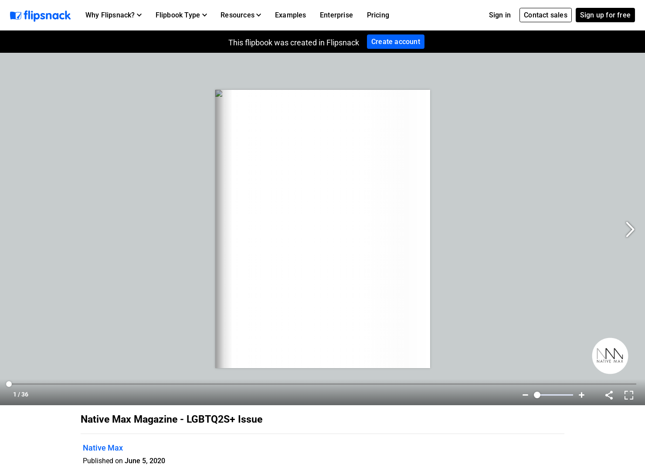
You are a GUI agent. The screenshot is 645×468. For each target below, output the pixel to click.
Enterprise (336, 15)
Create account (395, 42)
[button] (113, 15)
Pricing (378, 15)
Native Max (103, 447)
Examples (290, 15)
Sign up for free (605, 15)
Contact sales (545, 15)
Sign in (500, 15)
